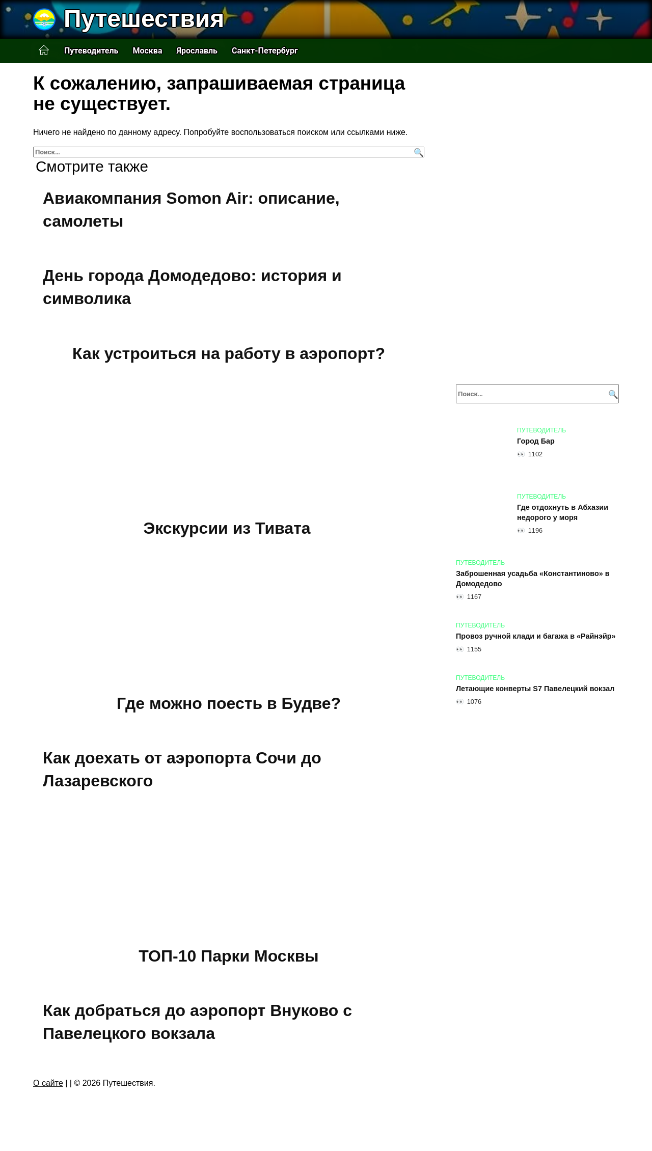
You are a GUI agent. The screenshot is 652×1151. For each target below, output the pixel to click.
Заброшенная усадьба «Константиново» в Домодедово (533, 578)
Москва (147, 51)
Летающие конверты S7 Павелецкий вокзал (535, 688)
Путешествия (144, 18)
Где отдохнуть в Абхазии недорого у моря (562, 512)
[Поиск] (417, 152)
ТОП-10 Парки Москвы (228, 956)
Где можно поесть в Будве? (229, 703)
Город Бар (536, 441)
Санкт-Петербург (265, 51)
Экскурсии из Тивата (227, 528)
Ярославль (197, 51)
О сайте (48, 1083)
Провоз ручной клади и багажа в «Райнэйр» (536, 636)
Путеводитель (91, 51)
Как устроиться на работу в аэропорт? (228, 353)
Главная (44, 50)
